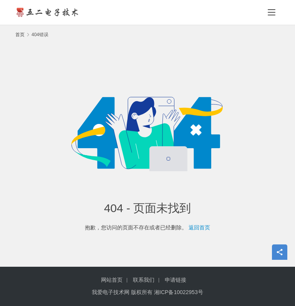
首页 (20, 34)
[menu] (272, 12)
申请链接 (175, 280)
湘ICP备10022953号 (178, 292)
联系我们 (143, 280)
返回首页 (199, 227)
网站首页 (112, 280)
